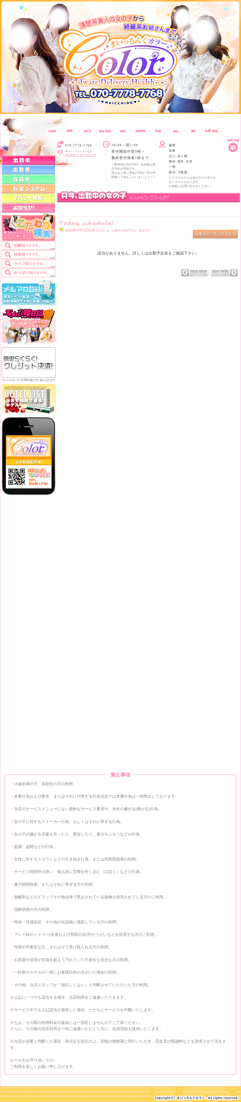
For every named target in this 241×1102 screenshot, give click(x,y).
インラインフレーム (149, 483)
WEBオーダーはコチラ (81, 157)
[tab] (28, 245)
